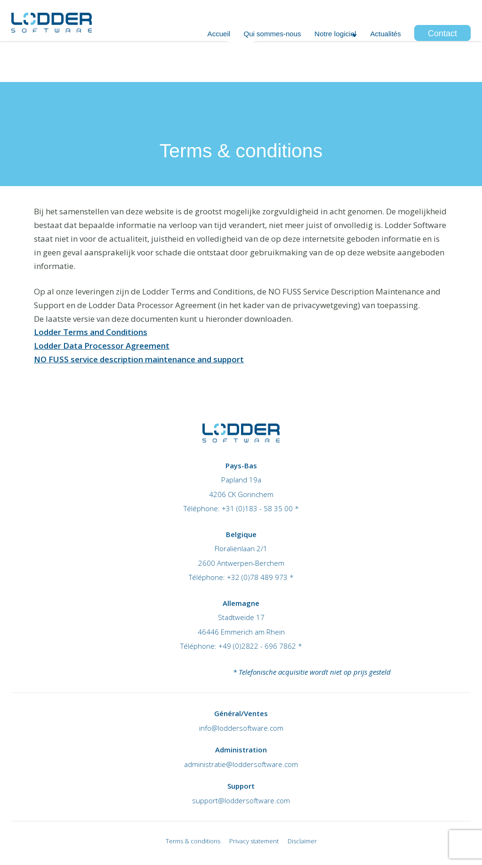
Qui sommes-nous (243, 60)
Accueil (180, 60)
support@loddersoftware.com (241, 800)
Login (462, 14)
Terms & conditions (193, 841)
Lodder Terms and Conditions (90, 331)
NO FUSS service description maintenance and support (139, 359)
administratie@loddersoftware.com (241, 764)
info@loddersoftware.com (241, 728)
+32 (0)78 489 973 (346, 14)
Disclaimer (302, 841)
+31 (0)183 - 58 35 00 (257, 508)
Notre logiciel (318, 60)
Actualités (381, 60)
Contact (442, 60)
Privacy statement (254, 841)
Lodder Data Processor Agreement (101, 345)
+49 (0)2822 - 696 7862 (257, 646)
